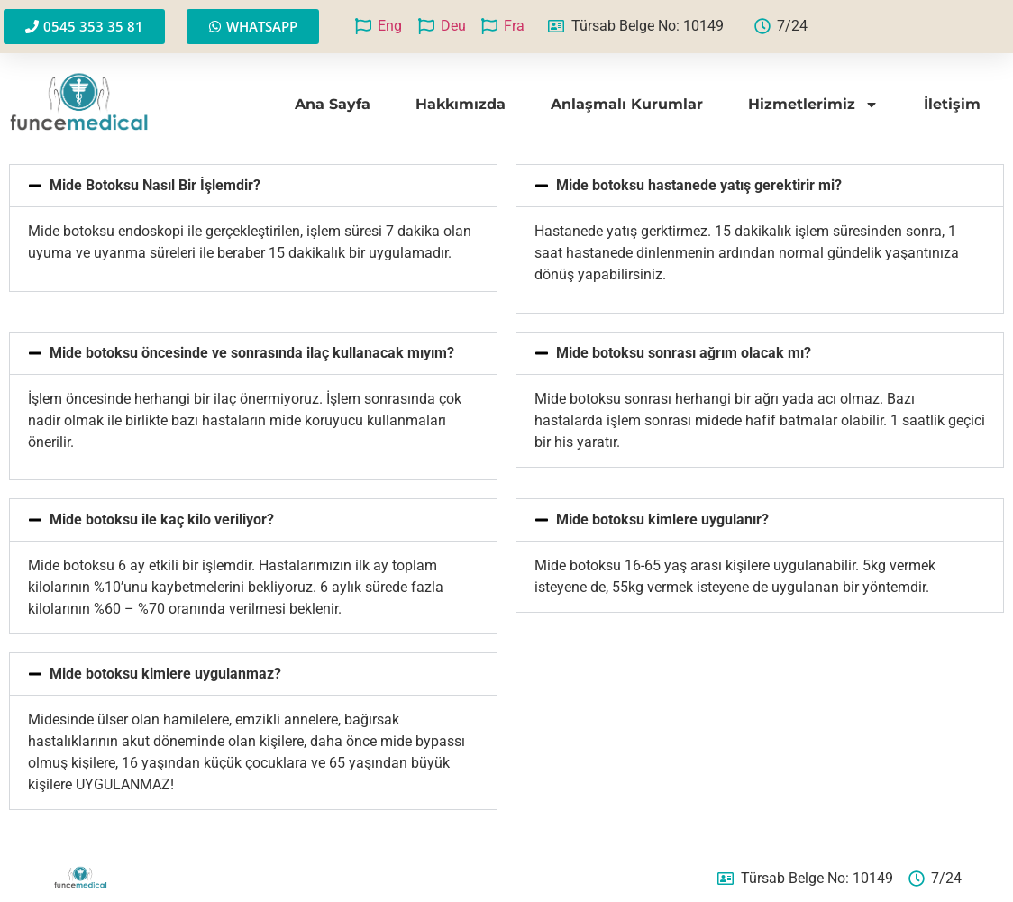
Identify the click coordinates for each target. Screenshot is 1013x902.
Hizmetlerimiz (813, 104)
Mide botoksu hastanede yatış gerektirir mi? (699, 185)
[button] (253, 185)
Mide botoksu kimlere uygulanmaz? (165, 673)
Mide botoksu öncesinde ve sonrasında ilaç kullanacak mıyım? (252, 352)
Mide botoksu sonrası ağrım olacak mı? (683, 352)
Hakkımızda (460, 104)
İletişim (952, 104)
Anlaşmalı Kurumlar (627, 104)
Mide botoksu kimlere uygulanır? (662, 519)
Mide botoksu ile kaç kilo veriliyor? (162, 519)
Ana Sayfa (332, 104)
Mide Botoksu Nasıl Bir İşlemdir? (155, 185)
